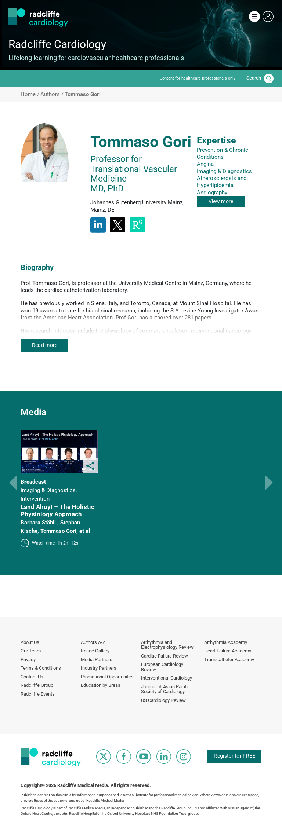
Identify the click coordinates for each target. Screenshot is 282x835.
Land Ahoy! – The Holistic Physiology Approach (57, 510)
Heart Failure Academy (227, 650)
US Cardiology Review (163, 700)
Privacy (28, 659)
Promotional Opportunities (108, 676)
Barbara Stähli (39, 522)
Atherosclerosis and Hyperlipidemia (221, 181)
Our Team (31, 650)
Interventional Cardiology (166, 677)
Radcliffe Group (37, 685)
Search (253, 78)
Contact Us (32, 676)
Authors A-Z (93, 642)
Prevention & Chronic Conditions (222, 153)
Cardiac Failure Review (164, 655)
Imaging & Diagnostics (224, 171)
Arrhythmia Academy (225, 642)
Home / (30, 94)
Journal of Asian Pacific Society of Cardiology (165, 689)
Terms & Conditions (41, 668)
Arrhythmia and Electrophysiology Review (167, 645)
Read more (45, 345)
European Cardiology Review (162, 667)
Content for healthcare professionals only (197, 78)
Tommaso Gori (58, 531)
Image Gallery (95, 650)
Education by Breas (100, 685)
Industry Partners (98, 668)
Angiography (212, 192)
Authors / (52, 94)
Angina (205, 164)
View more (221, 201)
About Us (30, 642)
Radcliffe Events (38, 694)
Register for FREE (234, 756)
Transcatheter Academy (229, 659)
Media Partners (96, 659)
